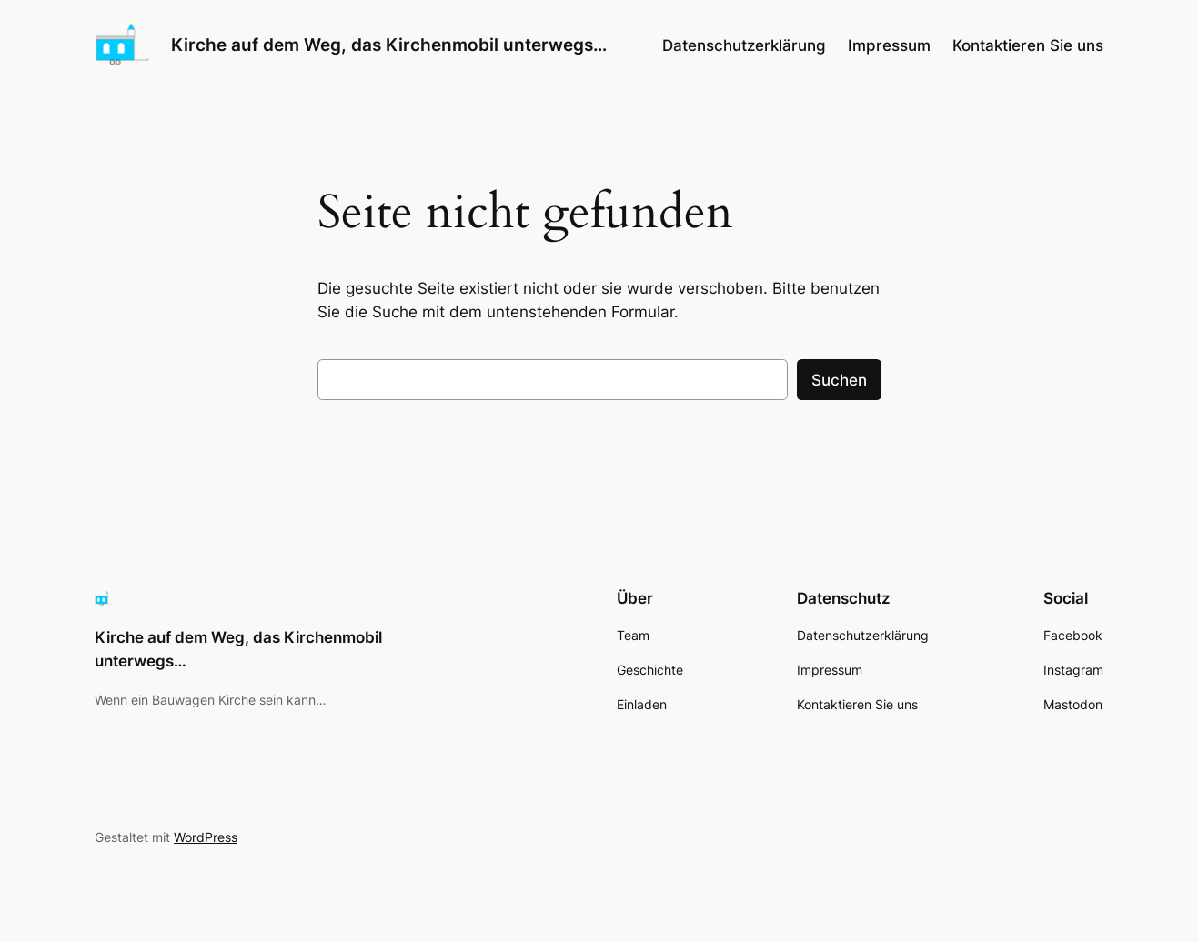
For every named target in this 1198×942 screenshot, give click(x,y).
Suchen (839, 380)
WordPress (205, 837)
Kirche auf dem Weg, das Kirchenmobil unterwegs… (389, 44)
